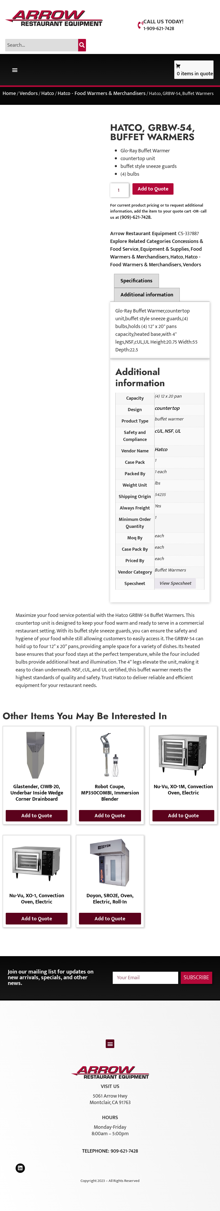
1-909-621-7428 (158, 28)
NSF (168, 431)
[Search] (82, 45)
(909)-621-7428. (135, 217)
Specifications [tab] (136, 280)
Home (9, 93)
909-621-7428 (124, 1151)
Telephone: (96, 1151)
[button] (14, 69)
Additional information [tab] (147, 294)
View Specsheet (175, 583)
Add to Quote (153, 189)
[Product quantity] (119, 190)
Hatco (47, 93)
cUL (159, 431)
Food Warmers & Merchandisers (156, 253)
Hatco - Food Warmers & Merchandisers (101, 93)
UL (178, 431)
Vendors (28, 93)
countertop (167, 408)
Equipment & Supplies (164, 249)
